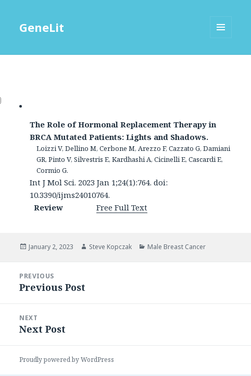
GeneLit (41, 27)
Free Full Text (121, 207)
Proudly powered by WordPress (66, 359)
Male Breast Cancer (176, 246)
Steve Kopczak (110, 246)
